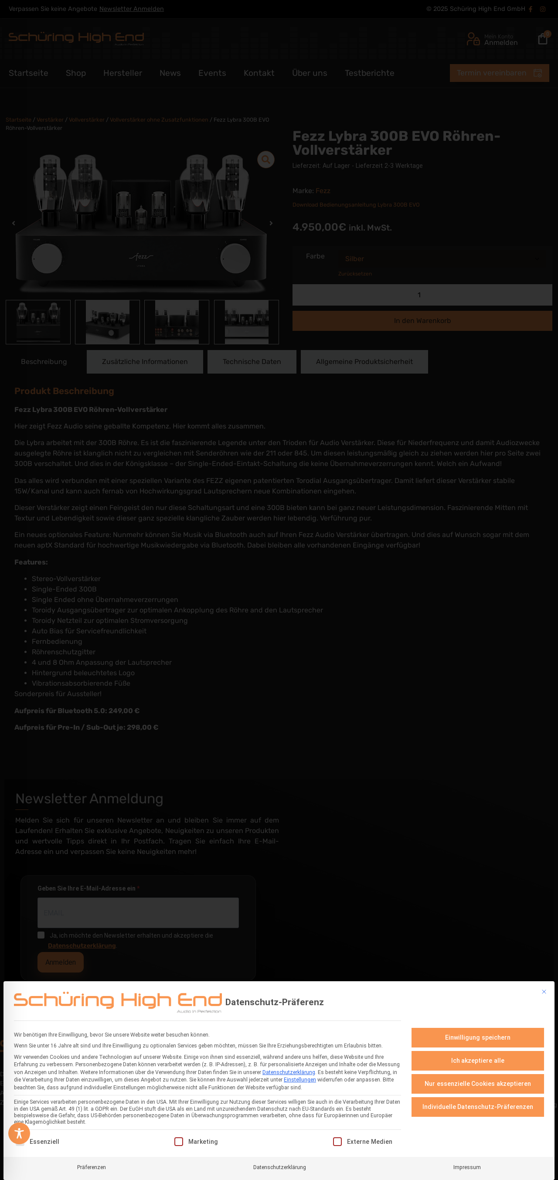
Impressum (467, 1167)
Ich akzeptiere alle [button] (478, 1060)
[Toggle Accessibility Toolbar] (19, 1133)
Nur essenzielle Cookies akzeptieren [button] (478, 1083)
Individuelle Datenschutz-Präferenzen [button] (478, 1106)
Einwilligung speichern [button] (477, 1037)
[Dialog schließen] (544, 992)
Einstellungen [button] (300, 1080)
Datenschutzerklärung (288, 1072)
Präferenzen (91, 1167)
